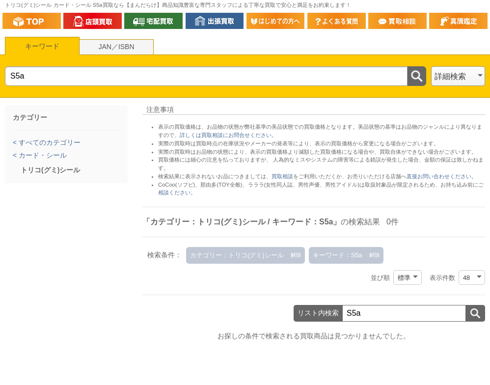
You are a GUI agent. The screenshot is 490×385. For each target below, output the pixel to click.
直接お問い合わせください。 (442, 176)
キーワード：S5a (337, 255)
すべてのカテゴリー (49, 142)
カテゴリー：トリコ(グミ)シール (237, 255)
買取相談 (282, 176)
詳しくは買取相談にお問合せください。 (228, 135)
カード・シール (42, 155)
